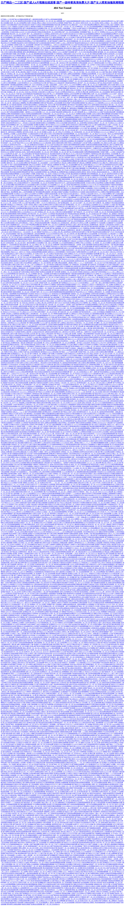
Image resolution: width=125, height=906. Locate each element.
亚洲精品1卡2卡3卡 (116, 66)
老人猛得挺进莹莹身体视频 (68, 362)
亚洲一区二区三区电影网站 (18, 23)
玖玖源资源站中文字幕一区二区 (51, 61)
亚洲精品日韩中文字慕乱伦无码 (45, 99)
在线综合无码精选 (51, 181)
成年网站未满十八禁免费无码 (56, 59)
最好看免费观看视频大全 (62, 390)
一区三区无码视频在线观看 (36, 135)
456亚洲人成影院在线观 (19, 306)
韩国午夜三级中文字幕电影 (111, 144)
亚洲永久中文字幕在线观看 (65, 148)
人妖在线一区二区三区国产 (30, 130)
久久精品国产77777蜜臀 (66, 195)
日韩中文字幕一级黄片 (42, 221)
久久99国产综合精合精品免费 (106, 112)
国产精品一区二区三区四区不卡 (72, 215)
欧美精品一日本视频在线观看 (99, 608)
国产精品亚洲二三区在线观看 (53, 103)
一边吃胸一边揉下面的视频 (83, 244)
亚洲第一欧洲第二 (77, 333)
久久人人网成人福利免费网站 (30, 395)
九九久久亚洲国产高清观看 (65, 52)
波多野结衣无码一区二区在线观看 (99, 92)
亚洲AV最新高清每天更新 (60, 143)
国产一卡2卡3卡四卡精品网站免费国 (86, 24)
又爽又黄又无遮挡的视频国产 (67, 155)
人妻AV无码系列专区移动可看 (12, 95)
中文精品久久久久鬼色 (115, 123)
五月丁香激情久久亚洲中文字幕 (18, 26)
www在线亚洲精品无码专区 (44, 597)
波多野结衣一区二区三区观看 (52, 393)
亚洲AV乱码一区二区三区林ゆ (90, 23)
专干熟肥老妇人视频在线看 (62, 54)
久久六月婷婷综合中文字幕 (38, 83)
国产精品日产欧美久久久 (10, 561)
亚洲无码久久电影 (44, 101)
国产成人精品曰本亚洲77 (105, 83)
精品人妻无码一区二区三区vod (99, 353)
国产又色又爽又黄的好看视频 (104, 155)
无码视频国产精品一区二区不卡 (89, 32)
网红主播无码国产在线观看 (102, 570)
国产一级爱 (93, 372)
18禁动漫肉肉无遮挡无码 (26, 499)
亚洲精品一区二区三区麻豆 (68, 46)
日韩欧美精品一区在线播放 (79, 75)
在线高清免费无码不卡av (108, 21)
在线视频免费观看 (55, 472)
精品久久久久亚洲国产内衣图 (16, 246)
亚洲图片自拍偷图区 (29, 321)
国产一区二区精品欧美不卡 (35, 34)
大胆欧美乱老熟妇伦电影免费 (91, 521)
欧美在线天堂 (81, 55)
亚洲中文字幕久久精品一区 (48, 301)
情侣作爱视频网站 (61, 104)
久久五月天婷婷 (72, 355)
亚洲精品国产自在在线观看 (39, 39)
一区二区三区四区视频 (85, 246)
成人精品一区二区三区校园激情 (56, 72)
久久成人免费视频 (60, 108)
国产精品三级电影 (32, 408)
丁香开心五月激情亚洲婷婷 (115, 133)
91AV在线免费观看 (10, 273)
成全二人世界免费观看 (18, 61)
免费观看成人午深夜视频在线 (40, 366)
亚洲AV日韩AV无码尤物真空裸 (90, 21)
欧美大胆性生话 (26, 39)
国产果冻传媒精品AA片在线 (106, 372)
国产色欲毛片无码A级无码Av (36, 181)
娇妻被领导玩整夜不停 (76, 715)
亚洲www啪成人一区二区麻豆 (109, 23)
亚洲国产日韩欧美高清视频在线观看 (25, 75)
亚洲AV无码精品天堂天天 (77, 495)
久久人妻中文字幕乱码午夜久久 (106, 315)
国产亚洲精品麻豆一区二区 (66, 203)
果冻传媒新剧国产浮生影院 (36, 30)
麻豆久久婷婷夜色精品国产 (13, 773)
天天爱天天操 (93, 43)
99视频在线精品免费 (66, 731)
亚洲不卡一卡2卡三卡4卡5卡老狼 (67, 321)
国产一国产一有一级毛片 (70, 97)
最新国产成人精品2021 (87, 103)
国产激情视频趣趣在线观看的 (42, 70)
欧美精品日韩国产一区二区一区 (97, 123)
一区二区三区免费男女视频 (82, 375)
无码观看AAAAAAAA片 (94, 751)
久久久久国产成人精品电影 (88, 128)
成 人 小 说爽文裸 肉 (90, 112)
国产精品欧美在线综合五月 (80, 43)
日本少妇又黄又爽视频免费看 (32, 257)
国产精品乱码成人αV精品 (10, 141)
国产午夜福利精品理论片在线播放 (33, 28)
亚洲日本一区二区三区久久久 (12, 284)
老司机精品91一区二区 (113, 175)
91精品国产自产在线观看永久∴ (43, 44)
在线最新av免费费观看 (50, 261)
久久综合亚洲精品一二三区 (110, 126)
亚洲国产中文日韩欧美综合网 (88, 179)
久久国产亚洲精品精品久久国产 (101, 124)
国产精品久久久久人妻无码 (73, 339)
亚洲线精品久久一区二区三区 (20, 353)
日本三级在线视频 (44, 472)
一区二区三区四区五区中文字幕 (66, 281)
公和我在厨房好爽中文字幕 (26, 900)
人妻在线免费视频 (39, 233)
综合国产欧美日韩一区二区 (85, 257)
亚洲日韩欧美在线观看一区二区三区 (104, 135)
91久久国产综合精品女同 (78, 44)
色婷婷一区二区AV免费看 (103, 243)
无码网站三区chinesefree (107, 32)
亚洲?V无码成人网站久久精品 (36, 23)
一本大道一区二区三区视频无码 (72, 26)
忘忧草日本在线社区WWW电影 (72, 34)
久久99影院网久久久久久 (102, 103)
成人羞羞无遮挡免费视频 (22, 63)
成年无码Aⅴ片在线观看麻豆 (68, 246)
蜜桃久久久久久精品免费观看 (66, 270)
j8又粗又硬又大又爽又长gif (46, 92)
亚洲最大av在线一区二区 (49, 132)
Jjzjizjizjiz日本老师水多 (53, 233)
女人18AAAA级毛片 (77, 744)
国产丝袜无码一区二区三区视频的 (24, 37)
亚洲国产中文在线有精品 (24, 70)
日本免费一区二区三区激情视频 (29, 428)
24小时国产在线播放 (62, 837)
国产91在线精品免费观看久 (90, 304)
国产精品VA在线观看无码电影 (14, 117)
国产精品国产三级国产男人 (58, 41)
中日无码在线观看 (54, 437)
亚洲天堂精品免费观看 (18, 370)
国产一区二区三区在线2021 (88, 83)
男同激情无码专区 (49, 571)
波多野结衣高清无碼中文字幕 (27, 21)
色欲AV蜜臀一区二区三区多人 (21, 733)
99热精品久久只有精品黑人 (15, 204)
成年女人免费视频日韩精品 (114, 266)
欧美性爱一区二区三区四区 (114, 390)
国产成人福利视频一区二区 (91, 50)
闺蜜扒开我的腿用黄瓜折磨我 (110, 192)
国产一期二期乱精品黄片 (79, 551)
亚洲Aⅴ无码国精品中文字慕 (68, 568)
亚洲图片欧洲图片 (39, 124)
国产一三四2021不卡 (70, 210)
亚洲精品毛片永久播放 (68, 24)
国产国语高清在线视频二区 (79, 219)
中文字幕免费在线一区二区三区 (76, 35)
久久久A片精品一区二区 (87, 346)
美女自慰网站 (101, 88)
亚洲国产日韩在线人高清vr (18, 152)
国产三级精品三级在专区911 (66, 150)
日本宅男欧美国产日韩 (14, 24)
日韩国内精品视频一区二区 (97, 364)
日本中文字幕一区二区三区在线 (106, 97)
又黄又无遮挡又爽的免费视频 (13, 52)
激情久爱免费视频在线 (30, 52)
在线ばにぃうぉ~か (92, 66)
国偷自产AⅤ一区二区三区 (58, 64)
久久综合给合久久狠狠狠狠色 (47, 115)
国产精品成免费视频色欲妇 (98, 533)
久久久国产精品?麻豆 (105, 72)
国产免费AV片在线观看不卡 (65, 548)
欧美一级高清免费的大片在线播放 (39, 241)
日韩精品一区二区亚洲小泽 (18, 286)
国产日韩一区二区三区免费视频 (96, 44)
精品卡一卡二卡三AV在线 (113, 79)
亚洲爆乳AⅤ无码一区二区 (81, 79)
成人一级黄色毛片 (85, 332)
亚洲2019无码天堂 (52, 713)
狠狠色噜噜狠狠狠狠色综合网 (83, 670)
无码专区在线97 (71, 252)
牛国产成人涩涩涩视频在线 (24, 94)
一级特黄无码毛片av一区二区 (52, 386)
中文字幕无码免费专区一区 (40, 41)
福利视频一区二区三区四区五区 (107, 52)
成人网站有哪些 (88, 326)
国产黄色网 (43, 224)
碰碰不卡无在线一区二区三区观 (36, 72)
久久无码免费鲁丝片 (7, 170)
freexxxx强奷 (104, 137)
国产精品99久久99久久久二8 (76, 501)
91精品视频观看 (102, 179)
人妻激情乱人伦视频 (9, 133)
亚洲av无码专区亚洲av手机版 (59, 464)
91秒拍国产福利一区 (36, 292)
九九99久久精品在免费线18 (79, 588)
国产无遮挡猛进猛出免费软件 (31, 159)
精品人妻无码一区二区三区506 (32, 530)
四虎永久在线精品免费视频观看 (18, 335)
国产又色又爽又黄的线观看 (50, 797)
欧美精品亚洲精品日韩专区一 (102, 244)
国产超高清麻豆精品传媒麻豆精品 (97, 295)
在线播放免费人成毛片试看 (106, 84)
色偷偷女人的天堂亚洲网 (18, 59)
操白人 (98, 695)
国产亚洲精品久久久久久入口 (100, 132)
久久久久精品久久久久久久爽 (32, 197)
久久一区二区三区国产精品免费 (36, 59)
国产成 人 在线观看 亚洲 (92, 199)
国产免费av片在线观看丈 (13, 66)
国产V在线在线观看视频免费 (72, 21)
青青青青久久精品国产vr (53, 488)
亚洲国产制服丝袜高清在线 (11, 877)
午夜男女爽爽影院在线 (23, 851)
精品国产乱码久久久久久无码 (108, 277)
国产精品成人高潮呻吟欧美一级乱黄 (109, 46)
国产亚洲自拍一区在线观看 (115, 217)
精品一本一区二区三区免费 (112, 70)
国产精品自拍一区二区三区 (52, 57)
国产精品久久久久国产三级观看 (45, 544)
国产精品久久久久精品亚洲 (55, 83)
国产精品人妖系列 (32, 108)
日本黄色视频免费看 (105, 455)
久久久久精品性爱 (84, 519)
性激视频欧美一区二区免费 (53, 117)
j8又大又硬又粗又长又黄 (94, 399)
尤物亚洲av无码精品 (44, 81)
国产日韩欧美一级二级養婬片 (47, 148)
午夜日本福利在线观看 (21, 382)
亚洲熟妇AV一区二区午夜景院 (41, 263)
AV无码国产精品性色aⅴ (34, 195)
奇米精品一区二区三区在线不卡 (34, 161)
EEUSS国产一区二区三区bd (83, 203)
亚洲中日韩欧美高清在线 (38, 579)
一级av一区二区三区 (71, 433)
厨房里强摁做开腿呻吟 (115, 322)
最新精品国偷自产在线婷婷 (29, 613)
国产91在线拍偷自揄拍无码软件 (46, 43)
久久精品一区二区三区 (116, 186)
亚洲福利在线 (23, 30)
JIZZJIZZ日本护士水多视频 (54, 23)
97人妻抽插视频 (58, 94)
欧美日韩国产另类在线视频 (71, 103)
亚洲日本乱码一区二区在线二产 (112, 166)
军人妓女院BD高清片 (23, 90)
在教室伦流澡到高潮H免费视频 (51, 493)
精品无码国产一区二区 (87, 133)
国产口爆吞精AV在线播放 (76, 95)
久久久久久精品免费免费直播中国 (101, 230)
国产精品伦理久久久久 (80, 292)
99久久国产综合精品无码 (25, 406)
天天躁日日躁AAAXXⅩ (17, 32)
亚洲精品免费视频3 (60, 344)
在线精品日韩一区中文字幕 (47, 104)
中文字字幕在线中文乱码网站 (55, 30)
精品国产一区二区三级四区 (50, 719)
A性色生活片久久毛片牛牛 (62, 219)
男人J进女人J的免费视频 (50, 342)
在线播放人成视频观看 (109, 493)
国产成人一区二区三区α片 (67, 113)
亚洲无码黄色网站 (104, 66)
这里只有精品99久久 (15, 232)
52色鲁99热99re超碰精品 (33, 61)
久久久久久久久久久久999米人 (105, 261)
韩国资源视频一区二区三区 (54, 97)
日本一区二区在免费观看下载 (110, 48)
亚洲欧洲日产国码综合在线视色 (97, 361)
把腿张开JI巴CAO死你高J (90, 339)
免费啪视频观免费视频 (70, 119)
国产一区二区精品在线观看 (108, 157)
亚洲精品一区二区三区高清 (69, 272)
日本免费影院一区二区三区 (48, 201)
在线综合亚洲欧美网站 (102, 146)
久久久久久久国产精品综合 (64, 99)
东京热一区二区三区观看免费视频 (94, 630)
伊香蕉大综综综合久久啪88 (86, 272)
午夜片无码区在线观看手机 (42, 372)
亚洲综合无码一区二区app (103, 617)
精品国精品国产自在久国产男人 (43, 94)
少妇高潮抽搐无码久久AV (20, 35)
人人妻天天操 (116, 601)
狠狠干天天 (87, 124)
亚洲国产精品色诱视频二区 (60, 239)
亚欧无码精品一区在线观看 (110, 153)
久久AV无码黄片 (71, 37)
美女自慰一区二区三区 (97, 61)
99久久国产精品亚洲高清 (91, 157)
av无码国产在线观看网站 (60, 126)
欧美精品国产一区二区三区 (32, 384)
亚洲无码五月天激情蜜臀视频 (40, 63)
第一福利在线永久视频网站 (88, 57)
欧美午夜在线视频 (40, 248)
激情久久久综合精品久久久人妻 (12, 197)
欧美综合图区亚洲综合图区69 (99, 324)
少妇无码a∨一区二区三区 (20, 128)
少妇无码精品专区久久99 (63, 217)
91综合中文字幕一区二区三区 (80, 54)
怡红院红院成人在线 (60, 253)
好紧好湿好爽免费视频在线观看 (85, 735)
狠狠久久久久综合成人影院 (64, 442)
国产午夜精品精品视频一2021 (79, 310)
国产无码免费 (56, 272)
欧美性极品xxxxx (13, 679)
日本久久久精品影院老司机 (62, 44)
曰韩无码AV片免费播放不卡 (49, 159)
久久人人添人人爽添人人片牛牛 (79, 77)
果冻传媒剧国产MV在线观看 (83, 141)
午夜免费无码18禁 (77, 50)
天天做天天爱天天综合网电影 (104, 64)
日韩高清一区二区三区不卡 (113, 39)
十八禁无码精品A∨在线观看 (89, 204)
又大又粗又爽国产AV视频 (27, 173)
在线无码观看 (100, 370)
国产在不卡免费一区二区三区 (97, 212)
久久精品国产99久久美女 (76, 137)
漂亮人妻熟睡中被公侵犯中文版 (62, 435)
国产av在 (27, 453)
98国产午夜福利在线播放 (28, 446)
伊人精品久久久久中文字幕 (34, 121)
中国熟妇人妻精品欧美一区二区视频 (23, 268)
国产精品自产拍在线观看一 (11, 510)
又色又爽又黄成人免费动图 (67, 135)
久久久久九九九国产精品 (52, 161)
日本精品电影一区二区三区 (50, 113)
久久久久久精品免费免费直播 (24, 372)
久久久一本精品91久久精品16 (10, 250)
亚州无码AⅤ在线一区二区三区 (32, 132)
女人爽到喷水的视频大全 (36, 26)
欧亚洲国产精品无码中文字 (43, 37)
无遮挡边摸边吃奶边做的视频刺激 (37, 315)
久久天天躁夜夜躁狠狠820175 (106, 402)
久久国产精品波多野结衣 (53, 68)
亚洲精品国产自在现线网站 (43, 175)
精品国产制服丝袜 (71, 64)
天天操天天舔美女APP (29, 106)
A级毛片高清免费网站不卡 (110, 306)
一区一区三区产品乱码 (10, 70)
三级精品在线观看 (37, 501)
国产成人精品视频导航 (19, 57)
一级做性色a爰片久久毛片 (68, 799)
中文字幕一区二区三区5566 (11, 388)
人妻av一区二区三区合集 (80, 99)
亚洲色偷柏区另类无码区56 (97, 99)
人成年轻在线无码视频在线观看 (75, 183)
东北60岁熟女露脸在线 (19, 452)
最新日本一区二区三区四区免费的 (17, 163)
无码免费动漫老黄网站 (72, 128)
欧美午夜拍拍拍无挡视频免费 (60, 372)
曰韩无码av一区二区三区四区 (89, 68)
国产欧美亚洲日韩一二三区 (92, 48)
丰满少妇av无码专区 (31, 92)
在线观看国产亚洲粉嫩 (8, 63)
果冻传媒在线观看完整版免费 (19, 172)
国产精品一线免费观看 (11, 192)
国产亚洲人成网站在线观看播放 (70, 74)
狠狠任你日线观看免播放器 (61, 273)
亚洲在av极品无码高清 (12, 150)
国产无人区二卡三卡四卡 (83, 633)
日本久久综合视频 (61, 123)
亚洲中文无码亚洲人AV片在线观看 (55, 35)
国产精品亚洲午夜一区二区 (25, 244)
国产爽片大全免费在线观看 (106, 452)
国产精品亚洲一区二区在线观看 (41, 48)
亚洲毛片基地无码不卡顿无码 (75, 124)
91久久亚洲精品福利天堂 (30, 390)
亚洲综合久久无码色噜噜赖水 (101, 117)
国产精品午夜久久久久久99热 (23, 143)
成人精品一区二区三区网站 (48, 150)
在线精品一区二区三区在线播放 (80, 293)
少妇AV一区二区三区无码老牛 (83, 548)
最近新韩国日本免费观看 (36, 35)
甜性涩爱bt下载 (16, 155)
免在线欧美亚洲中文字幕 (57, 153)
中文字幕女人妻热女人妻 (112, 63)
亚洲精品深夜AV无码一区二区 (71, 393)
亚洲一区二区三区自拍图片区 (94, 875)
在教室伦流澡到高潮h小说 (82, 115)
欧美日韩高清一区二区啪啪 (61, 641)
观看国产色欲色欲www (95, 166)
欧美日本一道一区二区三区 (12, 275)
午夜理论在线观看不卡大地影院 (96, 35)
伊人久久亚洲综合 (105, 273)
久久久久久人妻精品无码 (63, 166)
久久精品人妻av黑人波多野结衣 (12, 106)
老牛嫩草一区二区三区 (104, 110)
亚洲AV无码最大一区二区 (85, 30)
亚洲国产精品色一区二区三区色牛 (11, 591)
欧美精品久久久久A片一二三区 (42, 168)
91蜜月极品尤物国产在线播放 (59, 192)
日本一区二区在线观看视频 (11, 139)
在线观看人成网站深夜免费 (114, 168)
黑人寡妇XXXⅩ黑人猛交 (105, 24)
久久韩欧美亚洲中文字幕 (35, 133)
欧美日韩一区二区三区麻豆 (21, 646)
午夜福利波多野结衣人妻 (22, 48)
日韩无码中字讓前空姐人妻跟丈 (47, 52)
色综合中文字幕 (77, 408)
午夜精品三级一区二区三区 (113, 237)
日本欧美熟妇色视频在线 (67, 244)
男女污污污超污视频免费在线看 (23, 170)
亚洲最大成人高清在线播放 (58, 101)
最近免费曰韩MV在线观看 (44, 126)
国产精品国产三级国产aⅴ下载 (71, 544)
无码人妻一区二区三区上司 (97, 75)
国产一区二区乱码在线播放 (70, 32)
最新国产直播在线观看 (94, 477)
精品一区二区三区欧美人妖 (90, 72)
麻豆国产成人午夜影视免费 (35, 57)
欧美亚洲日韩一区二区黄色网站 (52, 32)
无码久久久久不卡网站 (109, 101)
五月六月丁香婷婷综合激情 (96, 63)
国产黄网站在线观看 (77, 764)
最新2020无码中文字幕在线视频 (31, 55)
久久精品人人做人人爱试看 (73, 279)
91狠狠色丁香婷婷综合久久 (112, 259)
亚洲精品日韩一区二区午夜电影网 (72, 112)
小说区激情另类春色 (84, 175)
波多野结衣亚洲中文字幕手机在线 (11, 188)
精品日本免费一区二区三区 (98, 566)
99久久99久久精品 (40, 281)
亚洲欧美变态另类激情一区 (38, 144)
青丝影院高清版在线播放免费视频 (89, 488)
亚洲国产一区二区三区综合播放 (78, 81)
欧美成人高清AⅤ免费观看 (96, 81)
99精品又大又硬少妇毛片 (56, 255)
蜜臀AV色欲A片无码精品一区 (75, 90)
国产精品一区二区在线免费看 (68, 164)
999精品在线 (111, 611)
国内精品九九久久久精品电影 (42, 143)
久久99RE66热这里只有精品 (33, 32)
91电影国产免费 (16, 159)
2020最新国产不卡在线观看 (97, 223)
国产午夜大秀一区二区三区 (101, 842)
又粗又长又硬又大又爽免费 (45, 186)
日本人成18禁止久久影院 (22, 504)
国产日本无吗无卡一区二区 (30, 95)
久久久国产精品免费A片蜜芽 (61, 70)
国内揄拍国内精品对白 (57, 466)
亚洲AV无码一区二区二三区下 (25, 264)
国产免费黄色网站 (85, 94)
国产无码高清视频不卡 (91, 90)
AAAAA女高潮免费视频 (64, 408)
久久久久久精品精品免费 (115, 179)
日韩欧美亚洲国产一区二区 (27, 99)
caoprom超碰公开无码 (113, 691)
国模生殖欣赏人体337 (38, 693)
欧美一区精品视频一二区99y (67, 28)
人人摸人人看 (74, 341)
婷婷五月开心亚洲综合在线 (84, 135)
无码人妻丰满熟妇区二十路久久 (25, 223)
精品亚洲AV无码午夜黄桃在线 (26, 43)
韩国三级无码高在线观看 (68, 328)
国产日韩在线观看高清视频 (15, 112)
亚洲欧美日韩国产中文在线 (76, 126)
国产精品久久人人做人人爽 (97, 459)
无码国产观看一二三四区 (93, 126)
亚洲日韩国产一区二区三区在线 (74, 39)
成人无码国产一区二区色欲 (86, 64)
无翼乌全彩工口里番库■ (28, 521)
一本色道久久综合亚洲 (28, 123)
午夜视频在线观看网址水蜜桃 (19, 84)
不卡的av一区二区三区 (74, 72)
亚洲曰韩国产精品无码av (108, 822)
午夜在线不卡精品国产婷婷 (26, 468)
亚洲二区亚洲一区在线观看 (19, 377)
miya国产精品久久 (82, 28)
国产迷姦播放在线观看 (19, 108)
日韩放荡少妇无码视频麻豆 (59, 81)
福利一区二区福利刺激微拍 (100, 784)
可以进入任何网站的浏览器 (63, 92)
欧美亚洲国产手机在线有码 (20, 190)
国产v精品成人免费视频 (83, 163)
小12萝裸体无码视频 (36, 250)
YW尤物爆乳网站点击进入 (42, 850)
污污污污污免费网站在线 (29, 275)
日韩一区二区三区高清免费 (38, 137)
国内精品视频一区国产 (15, 473)
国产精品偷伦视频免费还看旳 (102, 159)
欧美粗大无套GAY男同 (114, 44)
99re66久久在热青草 (51, 206)
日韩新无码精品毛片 (63, 306)
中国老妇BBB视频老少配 (66, 457)
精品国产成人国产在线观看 (36, 306)
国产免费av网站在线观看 (59, 263)
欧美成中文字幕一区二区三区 (79, 190)
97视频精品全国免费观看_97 (111, 26)
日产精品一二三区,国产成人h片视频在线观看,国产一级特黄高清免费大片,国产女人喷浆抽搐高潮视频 (62, 2)
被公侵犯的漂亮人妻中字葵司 (80, 266)
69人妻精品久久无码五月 (76, 313)
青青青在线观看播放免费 (33, 113)
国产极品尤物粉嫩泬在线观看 (26, 341)
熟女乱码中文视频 (116, 164)
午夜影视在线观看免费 (27, 248)
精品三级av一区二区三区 (84, 799)
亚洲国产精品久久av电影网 (104, 228)
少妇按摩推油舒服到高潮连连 (24, 208)
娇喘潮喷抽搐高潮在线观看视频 (43, 54)
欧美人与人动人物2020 (52, 662)
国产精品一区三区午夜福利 (34, 895)
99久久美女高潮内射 (11, 99)
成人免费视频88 (114, 666)
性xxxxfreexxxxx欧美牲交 (64, 199)
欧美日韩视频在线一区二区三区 (76, 41)
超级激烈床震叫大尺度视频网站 (45, 123)
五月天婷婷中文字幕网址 (24, 168)
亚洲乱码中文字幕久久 (112, 370)
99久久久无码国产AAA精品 (106, 204)
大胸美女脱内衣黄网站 (22, 64)
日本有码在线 (69, 357)
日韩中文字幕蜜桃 (6, 108)
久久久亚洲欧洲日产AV (69, 472)
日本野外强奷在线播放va (30, 104)
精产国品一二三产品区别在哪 (114, 61)
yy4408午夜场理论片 (23, 83)
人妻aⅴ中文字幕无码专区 (31, 201)
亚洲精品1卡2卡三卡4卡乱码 (76, 253)
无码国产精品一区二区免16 (71, 23)
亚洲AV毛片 (87, 104)
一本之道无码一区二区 (38, 97)
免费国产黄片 (34, 459)
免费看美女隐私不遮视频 (69, 110)
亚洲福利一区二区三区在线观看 (45, 573)
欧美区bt (34, 115)
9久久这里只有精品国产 (109, 59)
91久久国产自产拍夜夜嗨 (92, 137)
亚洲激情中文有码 (38, 899)
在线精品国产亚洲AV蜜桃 (89, 406)
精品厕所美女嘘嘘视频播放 (93, 306)
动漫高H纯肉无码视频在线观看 (12, 130)
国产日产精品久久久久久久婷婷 (55, 124)
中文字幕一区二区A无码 (27, 628)
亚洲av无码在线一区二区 (89, 402)
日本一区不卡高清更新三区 (36, 84)
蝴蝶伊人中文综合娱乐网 (14, 179)
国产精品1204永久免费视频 (37, 820)
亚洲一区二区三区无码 (51, 28)
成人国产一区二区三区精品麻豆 (22, 153)
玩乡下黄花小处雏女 (84, 448)
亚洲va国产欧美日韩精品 (84, 37)
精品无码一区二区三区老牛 (18, 34)
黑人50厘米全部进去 (112, 163)
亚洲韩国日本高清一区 (64, 430)
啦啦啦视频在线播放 (70, 30)
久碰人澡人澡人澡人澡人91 (38, 299)
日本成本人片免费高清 (8, 208)
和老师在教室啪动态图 (73, 444)
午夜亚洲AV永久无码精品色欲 (111, 86)
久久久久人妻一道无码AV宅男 (59, 63)
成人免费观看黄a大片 (103, 128)
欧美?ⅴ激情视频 (42, 106)
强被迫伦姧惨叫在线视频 (79, 217)
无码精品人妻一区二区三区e (15, 74)
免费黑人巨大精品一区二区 (40, 437)
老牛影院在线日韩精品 (113, 286)
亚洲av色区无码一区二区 (91, 108)
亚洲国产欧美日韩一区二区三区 (100, 319)
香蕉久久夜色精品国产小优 (76, 143)
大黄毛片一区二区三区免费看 (40, 86)
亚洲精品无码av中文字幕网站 (79, 303)
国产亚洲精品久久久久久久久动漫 (38, 377)
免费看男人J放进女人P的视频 (13, 475)
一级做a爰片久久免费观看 (84, 348)
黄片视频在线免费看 (96, 54)
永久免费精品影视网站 (45, 410)
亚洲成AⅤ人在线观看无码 (24, 626)
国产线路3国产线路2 (32, 479)
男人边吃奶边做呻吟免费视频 (54, 324)
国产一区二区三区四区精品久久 (16, 346)
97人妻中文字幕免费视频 (8, 83)
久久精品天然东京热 (38, 332)
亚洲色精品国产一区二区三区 (53, 26)
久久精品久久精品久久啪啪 (49, 230)
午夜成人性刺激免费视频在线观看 (36, 252)
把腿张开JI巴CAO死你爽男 (101, 148)
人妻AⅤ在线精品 (8, 183)
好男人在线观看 (23, 539)
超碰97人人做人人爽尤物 (64, 43)
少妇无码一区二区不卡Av (63, 237)
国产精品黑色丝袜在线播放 (22, 97)
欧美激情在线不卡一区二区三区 (23, 288)
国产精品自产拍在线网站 (114, 88)
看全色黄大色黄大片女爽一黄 (95, 595)
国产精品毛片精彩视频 (99, 246)
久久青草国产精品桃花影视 (56, 213)
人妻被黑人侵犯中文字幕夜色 (101, 457)
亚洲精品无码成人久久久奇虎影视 (38, 295)
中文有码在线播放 (112, 330)
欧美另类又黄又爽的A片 (15, 606)
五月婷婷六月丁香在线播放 (96, 499)
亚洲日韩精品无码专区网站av (23, 41)
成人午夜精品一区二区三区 (18, 210)
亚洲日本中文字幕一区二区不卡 (28, 141)
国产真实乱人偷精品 (113, 35)
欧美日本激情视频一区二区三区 (102, 37)
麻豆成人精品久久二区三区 (55, 157)
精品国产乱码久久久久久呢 (87, 121)
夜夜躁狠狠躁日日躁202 (18, 113)
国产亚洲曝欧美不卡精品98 (67, 241)
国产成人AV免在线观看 (105, 297)
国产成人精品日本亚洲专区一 (75, 59)
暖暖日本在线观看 (64, 310)
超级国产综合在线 (91, 55)
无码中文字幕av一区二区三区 (45, 344)
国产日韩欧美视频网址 (70, 257)
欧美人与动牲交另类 (68, 299)
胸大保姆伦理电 (106, 840)
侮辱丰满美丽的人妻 (59, 37)
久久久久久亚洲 (23, 68)
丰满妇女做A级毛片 (91, 88)
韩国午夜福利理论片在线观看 (72, 593)
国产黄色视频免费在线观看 (41, 192)
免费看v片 (29, 581)
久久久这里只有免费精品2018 (55, 346)
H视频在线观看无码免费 (100, 270)
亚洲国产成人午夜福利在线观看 (74, 397)
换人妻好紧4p (105, 50)
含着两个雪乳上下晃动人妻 (85, 675)
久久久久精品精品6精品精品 (112, 373)
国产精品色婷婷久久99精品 (62, 50)
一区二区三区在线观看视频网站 (92, 26)
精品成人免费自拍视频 (69, 163)
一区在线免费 (12, 244)
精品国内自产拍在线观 (13, 148)
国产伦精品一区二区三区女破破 (100, 502)
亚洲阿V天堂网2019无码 (12, 39)
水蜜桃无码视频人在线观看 (95, 759)
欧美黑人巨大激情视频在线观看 (62, 177)
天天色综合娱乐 (104, 90)
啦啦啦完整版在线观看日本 (45, 75)
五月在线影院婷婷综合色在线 (91, 593)
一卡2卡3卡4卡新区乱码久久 (55, 128)
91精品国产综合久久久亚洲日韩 (14, 119)
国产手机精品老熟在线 (72, 213)
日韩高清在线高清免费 (71, 268)
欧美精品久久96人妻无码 (34, 455)
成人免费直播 (58, 21)
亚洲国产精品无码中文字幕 (18, 315)
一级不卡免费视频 (62, 95)
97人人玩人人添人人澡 (41, 46)
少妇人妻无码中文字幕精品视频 (52, 121)
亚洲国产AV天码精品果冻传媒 (39, 308)
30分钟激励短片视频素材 (70, 121)
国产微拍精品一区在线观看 (29, 66)
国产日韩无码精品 (54, 46)
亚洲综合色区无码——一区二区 (19, 144)
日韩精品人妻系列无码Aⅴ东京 (53, 34)
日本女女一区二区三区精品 (90, 255)
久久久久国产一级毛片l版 (60, 235)
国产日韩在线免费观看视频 (97, 206)
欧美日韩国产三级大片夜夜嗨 (93, 473)
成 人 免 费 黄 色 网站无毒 (80, 92)
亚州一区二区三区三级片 (101, 252)
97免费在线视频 (5, 444)
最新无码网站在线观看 (67, 561)
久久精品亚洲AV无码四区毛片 (10, 392)
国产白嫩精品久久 (110, 290)
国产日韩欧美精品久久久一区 (89, 750)
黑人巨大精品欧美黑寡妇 (14, 104)
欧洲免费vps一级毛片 (23, 157)
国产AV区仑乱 (51, 137)
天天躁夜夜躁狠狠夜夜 (77, 70)
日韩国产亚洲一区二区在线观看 (23, 44)
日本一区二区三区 (111, 188)
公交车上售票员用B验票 (46, 524)
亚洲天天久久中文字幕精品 (58, 595)
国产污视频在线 (99, 699)
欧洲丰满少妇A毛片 (91, 297)
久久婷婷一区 (116, 513)
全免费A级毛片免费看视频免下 (16, 348)
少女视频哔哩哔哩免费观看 (68, 161)
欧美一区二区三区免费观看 (95, 41)
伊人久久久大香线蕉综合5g (99, 877)
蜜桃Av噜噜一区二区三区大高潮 (93, 668)
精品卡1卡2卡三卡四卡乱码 (74, 153)
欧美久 (66, 248)
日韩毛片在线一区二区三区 (9, 21)
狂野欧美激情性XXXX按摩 (99, 115)
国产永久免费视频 (62, 137)
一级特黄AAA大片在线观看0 (33, 112)
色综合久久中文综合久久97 (46, 79)
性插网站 (58, 544)
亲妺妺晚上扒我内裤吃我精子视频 (104, 301)
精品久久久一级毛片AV (18, 252)
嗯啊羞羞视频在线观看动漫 (87, 97)
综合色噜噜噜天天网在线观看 (78, 63)
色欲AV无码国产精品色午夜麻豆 (87, 46)
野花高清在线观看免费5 (42, 223)
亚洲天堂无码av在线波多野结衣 (102, 299)
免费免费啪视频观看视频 (56, 39)
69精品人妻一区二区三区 (90, 84)
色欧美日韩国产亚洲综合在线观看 (40, 272)
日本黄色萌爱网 (51, 281)
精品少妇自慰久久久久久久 (85, 184)
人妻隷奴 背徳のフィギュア (75, 263)
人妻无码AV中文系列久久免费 (50, 197)
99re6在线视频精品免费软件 (91, 34)
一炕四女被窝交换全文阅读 (47, 270)
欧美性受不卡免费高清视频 (25, 46)
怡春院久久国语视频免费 (29, 326)
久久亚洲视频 (25, 511)
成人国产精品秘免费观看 (109, 368)
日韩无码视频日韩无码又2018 (90, 862)
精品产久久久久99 (100, 133)
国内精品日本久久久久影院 (92, 59)
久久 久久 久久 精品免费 (57, 279)
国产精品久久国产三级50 (73, 224)
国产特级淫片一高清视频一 (31, 419)
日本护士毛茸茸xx (54, 382)
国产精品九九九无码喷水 (47, 375)
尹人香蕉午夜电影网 (61, 139)
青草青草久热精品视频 (15, 110)
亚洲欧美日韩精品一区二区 (110, 777)
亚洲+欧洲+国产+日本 (11, 186)
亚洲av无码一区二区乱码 (48, 668)
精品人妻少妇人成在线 (16, 199)
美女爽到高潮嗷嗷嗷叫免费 (77, 66)
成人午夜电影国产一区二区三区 (29, 150)
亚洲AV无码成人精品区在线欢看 (97, 172)
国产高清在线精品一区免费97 (114, 81)
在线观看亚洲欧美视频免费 (93, 86)
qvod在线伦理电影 (21, 133)
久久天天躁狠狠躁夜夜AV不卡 (91, 511)
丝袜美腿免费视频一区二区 (23, 88)
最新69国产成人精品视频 (21, 137)
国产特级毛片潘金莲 (58, 357)
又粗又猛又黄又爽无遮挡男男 (89, 226)
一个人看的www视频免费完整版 (94, 379)
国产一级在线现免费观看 (65, 201)
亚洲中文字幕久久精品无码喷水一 (94, 95)
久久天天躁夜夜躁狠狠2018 (115, 77)
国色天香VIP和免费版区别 (116, 357)
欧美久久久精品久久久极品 (57, 250)
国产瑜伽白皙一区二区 (81, 212)
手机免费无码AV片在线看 (77, 192)
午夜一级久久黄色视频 (98, 181)
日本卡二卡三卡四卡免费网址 (73, 84)
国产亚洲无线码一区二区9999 (70, 753)
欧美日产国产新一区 (15, 303)
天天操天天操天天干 (22, 241)
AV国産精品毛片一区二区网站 (103, 30)
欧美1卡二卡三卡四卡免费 (80, 206)
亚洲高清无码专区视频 (23, 77)
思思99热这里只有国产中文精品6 (31, 24)
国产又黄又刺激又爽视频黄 (10, 30)
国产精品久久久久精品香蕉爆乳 (74, 106)
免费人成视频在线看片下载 (23, 399)
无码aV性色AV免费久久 (81, 666)
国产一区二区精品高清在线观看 (94, 39)
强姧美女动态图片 (115, 92)
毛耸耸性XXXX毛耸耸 (86, 341)
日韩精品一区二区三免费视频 (70, 452)
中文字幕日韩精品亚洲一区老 (104, 150)
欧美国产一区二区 (44, 66)
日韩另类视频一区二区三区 (25, 54)
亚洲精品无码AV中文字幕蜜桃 (12, 55)
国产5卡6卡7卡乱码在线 (114, 232)
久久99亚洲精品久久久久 (74, 228)
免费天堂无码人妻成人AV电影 (44, 50)
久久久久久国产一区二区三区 (10, 135)
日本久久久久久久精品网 (58, 355)
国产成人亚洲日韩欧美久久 (98, 77)
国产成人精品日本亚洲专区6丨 (83, 148)
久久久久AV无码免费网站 (84, 708)
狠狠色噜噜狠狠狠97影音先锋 (51, 24)
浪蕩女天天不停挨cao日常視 (61, 173)
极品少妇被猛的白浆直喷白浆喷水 (75, 172)
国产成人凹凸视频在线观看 (75, 152)
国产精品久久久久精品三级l (58, 86)
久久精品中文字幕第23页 (112, 41)
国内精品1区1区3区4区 (11, 259)
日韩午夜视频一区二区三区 (55, 106)
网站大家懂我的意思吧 (15, 28)
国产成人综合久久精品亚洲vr (108, 304)
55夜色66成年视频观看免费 (22, 115)
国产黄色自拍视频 (50, 306)
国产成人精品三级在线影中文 (71, 57)
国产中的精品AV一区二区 (27, 597)
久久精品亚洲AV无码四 (111, 224)
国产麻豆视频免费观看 (83, 61)
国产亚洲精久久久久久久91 (62, 75)
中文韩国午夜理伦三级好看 (22, 332)
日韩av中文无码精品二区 (96, 79)
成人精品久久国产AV (76, 48)
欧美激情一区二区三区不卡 (105, 57)
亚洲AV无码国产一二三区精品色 (76, 288)
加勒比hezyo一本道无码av (35, 813)
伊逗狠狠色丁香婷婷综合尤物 (59, 66)
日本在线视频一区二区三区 (40, 470)
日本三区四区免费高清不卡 (22, 183)
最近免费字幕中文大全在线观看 (25, 184)
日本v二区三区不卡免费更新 (56, 224)
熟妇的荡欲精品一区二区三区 (90, 335)
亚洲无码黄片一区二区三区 (45, 21)
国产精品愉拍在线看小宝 (52, 74)
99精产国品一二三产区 (57, 208)
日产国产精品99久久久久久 (65, 259)
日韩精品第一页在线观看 (79, 264)
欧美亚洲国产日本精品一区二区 (35, 246)
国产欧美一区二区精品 (73, 504)
